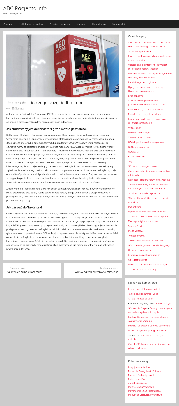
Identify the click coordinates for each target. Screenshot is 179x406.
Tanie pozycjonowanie (139, 293)
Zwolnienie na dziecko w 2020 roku (146, 240)
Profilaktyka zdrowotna (31, 24)
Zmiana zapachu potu (139, 137)
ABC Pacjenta (18, 108)
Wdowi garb (134, 127)
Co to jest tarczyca (137, 260)
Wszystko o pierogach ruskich (143, 166)
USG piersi (133, 152)
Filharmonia (134, 289)
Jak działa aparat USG (139, 51)
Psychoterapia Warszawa (141, 387)
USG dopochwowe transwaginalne (146, 142)
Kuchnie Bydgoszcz (138, 317)
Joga (130, 161)
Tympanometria (136, 235)
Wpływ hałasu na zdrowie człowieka (147, 211)
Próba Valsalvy (135, 231)
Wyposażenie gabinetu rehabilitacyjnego (149, 245)
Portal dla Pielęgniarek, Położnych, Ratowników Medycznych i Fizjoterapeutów (146, 375)
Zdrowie (7, 24)
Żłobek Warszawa (137, 383)
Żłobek (131, 344)
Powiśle (132, 325)
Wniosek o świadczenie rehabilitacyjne (148, 264)
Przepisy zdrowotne (59, 24)
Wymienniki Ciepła (138, 308)
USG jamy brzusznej (138, 147)
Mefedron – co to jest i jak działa (144, 114)
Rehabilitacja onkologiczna (142, 82)
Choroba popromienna (140, 250)
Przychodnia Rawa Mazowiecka (144, 391)
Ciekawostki (118, 24)
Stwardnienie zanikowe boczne (144, 255)
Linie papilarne (135, 96)
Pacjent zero (134, 207)
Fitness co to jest (136, 156)
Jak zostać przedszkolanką (142, 269)
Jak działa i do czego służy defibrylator (148, 216)
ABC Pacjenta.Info (25, 8)
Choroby (80, 24)
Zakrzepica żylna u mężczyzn (143, 221)
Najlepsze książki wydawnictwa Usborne (149, 179)
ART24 (131, 298)
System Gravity (136, 226)
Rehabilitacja (99, 24)
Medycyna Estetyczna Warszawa (145, 394)
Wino (131, 330)
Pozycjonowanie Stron (139, 367)
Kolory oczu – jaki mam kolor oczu (145, 109)
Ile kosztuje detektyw (139, 132)
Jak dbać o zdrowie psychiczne (144, 193)
